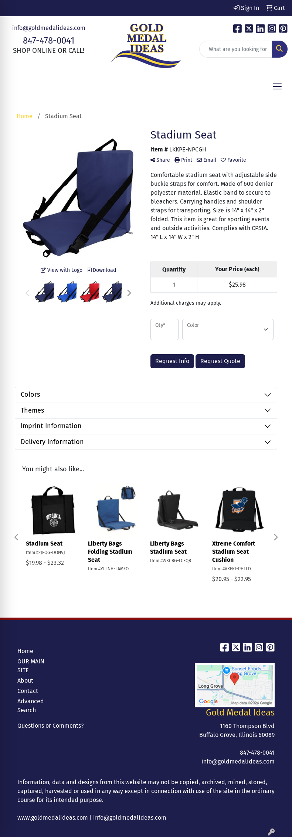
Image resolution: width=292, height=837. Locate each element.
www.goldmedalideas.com (52, 817)
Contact (27, 690)
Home (25, 651)
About (25, 680)
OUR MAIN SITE (30, 666)
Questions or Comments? (50, 725)
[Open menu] (277, 86)
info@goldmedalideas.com (48, 27)
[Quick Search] (235, 49)
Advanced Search (30, 706)
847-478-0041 (48, 40)
